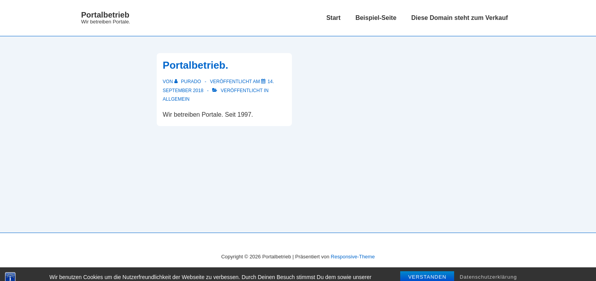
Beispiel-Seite (375, 17)
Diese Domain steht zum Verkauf (459, 17)
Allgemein (176, 99)
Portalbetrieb (105, 15)
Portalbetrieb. (195, 65)
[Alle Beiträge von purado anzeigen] (188, 81)
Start (333, 17)
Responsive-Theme (353, 257)
